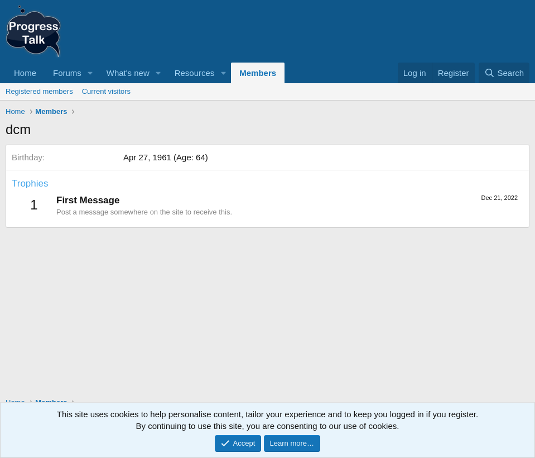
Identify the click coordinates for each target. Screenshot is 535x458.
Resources (195, 73)
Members (257, 73)
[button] (90, 73)
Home (25, 73)
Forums (67, 73)
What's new (128, 73)
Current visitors (106, 91)
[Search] (504, 73)
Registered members (39, 91)
